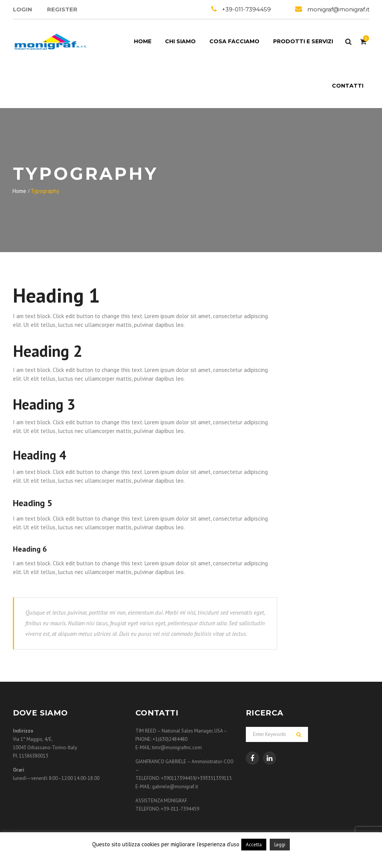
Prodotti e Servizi (303, 41)
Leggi (279, 844)
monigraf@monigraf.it (338, 9)
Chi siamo (180, 41)
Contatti (347, 85)
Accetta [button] (254, 844)
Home (142, 41)
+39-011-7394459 (246, 9)
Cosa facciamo (234, 41)
